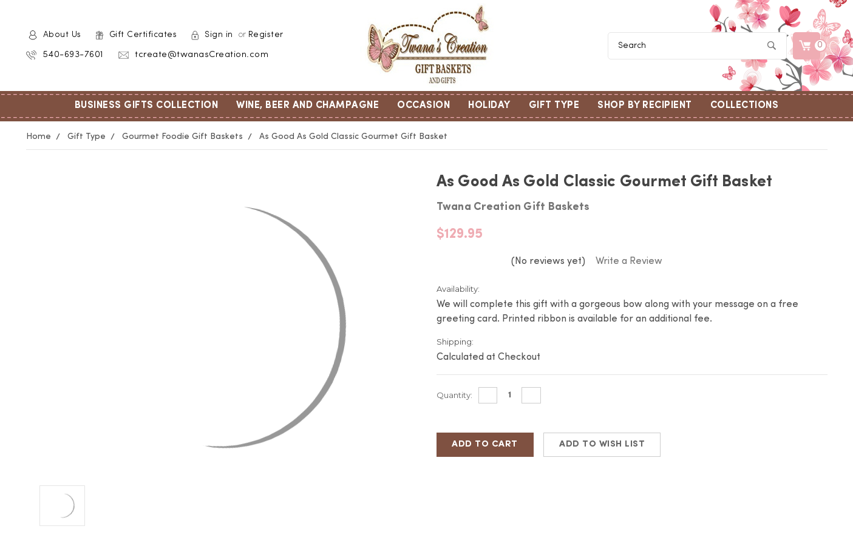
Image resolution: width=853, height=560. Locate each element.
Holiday (494, 105)
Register (266, 34)
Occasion (428, 105)
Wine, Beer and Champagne (312, 105)
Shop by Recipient (649, 105)
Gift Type (559, 105)
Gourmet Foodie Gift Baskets (182, 136)
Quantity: (454, 395)
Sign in (219, 34)
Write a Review (629, 261)
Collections (749, 105)
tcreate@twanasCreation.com (201, 54)
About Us (62, 34)
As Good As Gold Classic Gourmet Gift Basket (353, 136)
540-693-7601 (73, 54)
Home (38, 136)
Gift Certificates (143, 34)
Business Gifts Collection (151, 105)
